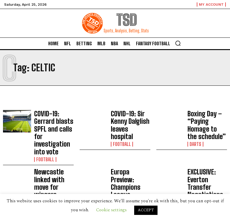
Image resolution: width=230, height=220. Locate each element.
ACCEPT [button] (146, 210)
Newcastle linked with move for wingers (51, 157)
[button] (178, 43)
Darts (194, 130)
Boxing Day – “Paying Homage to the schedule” (206, 118)
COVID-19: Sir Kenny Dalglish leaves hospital (129, 118)
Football (44, 140)
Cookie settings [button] (111, 210)
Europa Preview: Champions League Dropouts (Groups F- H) (129, 159)
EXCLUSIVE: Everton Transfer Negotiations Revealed (205, 159)
